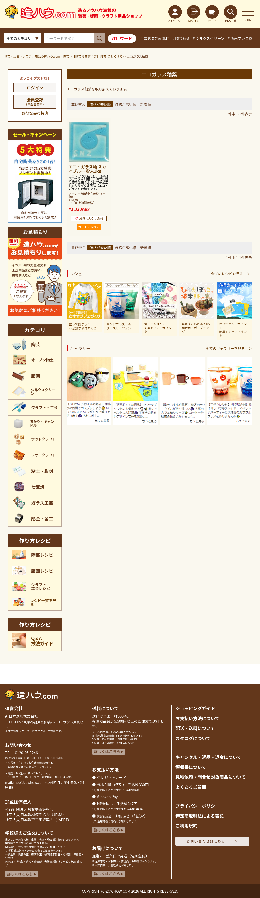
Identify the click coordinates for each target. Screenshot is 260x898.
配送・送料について (195, 728)
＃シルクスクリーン (208, 38)
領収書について (190, 767)
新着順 (145, 104)
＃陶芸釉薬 (181, 38)
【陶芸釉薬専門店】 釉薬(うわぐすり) (98, 56)
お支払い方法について (197, 718)
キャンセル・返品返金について (208, 757)
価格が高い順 (125, 104)
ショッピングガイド (195, 708)
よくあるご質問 (190, 787)
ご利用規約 (186, 825)
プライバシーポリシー (197, 806)
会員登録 (35, 101)
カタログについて (192, 738)
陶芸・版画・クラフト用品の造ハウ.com (32, 56)
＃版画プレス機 (239, 38)
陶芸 (66, 56)
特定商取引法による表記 (199, 815)
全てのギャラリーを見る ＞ (229, 348)
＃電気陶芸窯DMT (154, 38)
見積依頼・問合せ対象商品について (210, 777)
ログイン (35, 87)
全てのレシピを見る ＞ (230, 273)
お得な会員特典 (35, 113)
